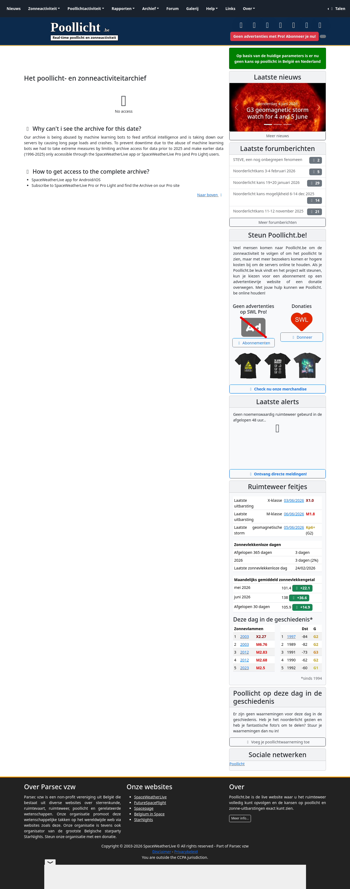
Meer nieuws (277, 135)
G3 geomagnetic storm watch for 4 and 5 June (277, 113)
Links (230, 8)
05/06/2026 (294, 527)
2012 (244, 652)
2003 (244, 636)
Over (247, 8)
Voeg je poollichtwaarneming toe (278, 741)
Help (210, 8)
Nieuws (14, 8)
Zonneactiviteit (42, 8)
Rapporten (122, 8)
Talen (337, 8)
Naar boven (210, 194)
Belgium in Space (149, 813)
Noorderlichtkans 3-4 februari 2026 (277, 171)
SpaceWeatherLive (150, 796)
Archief (149, 8)
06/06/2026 (294, 513)
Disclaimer (161, 851)
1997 (291, 636)
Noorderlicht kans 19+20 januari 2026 (277, 183)
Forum (172, 8)
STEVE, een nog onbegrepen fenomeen (277, 160)
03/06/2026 (294, 500)
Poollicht (237, 763)
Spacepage (144, 808)
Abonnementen (253, 342)
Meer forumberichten (278, 222)
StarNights (143, 819)
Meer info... (240, 818)
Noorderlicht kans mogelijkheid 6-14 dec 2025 (277, 197)
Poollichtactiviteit (84, 8)
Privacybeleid (186, 851)
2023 (244, 667)
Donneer (301, 337)
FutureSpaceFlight (150, 802)
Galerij (192, 8)
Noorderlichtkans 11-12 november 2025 (277, 211)
